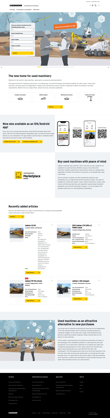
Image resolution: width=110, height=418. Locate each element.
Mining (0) (11, 393)
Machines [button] (12, 9)
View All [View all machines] (51, 107)
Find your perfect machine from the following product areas (21, 26)
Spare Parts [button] (36, 9)
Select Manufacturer (17, 33)
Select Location (15, 45)
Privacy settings (46, 412)
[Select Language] (91, 5)
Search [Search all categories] (15, 53)
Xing (81, 388)
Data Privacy (55, 412)
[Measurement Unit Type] (95, 5)
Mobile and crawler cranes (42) (39, 393)
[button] (108, 67)
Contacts (34, 412)
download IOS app (10, 141)
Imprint (69, 412)
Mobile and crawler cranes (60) (16, 397)
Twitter (81, 385)
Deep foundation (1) (37, 385)
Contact (88, 1)
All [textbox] (12, 29)
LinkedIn (82, 382)
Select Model (15, 39)
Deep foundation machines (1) (16, 385)
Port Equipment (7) (36, 397)
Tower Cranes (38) (36, 400)
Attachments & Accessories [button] (24, 9)
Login (39, 412)
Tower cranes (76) (13, 403)
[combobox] (22, 29)
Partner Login (96, 1)
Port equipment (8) (13, 400)
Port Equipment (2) (60, 393)
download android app (30, 141)
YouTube (81, 391)
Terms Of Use (62, 412)
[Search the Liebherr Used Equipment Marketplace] (98, 5)
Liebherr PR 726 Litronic (36, 283)
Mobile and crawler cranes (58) (63, 390)
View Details (30, 272)
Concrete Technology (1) (38, 382)
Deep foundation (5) (60, 382)
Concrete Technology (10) (15, 382)
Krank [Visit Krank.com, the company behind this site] (96, 414)
